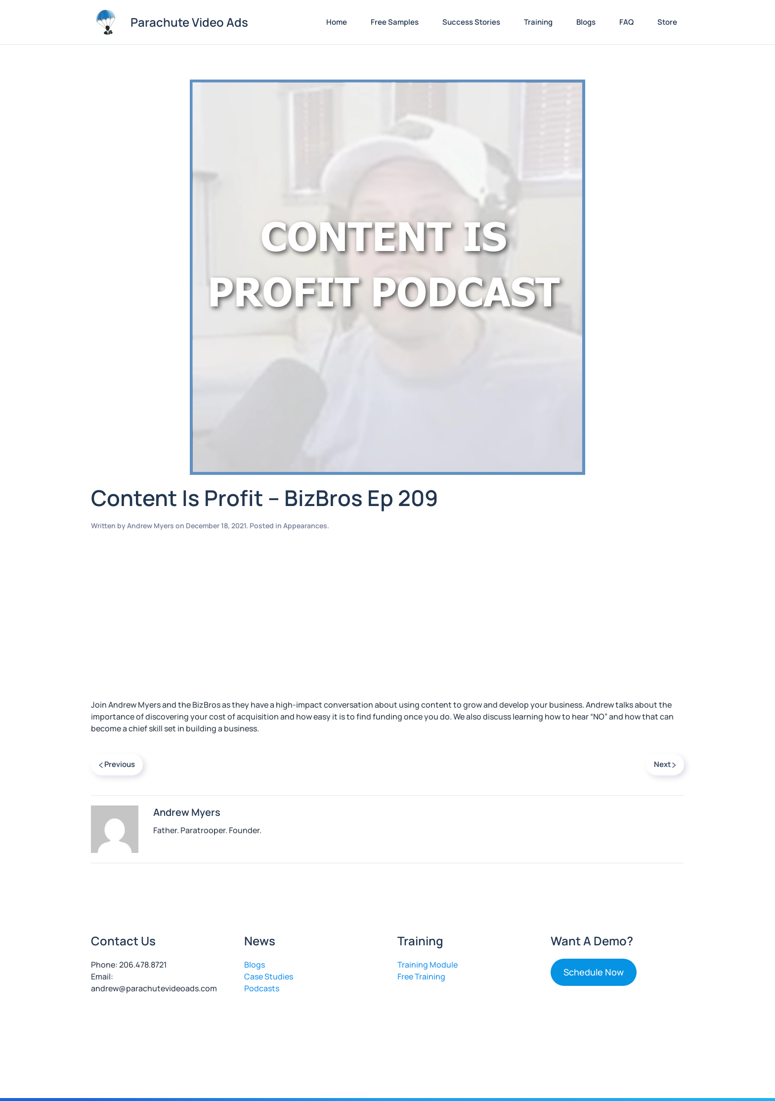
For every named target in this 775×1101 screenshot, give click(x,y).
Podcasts (261, 988)
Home (336, 22)
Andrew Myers (150, 525)
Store (667, 22)
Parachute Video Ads (189, 22)
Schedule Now (593, 972)
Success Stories (471, 22)
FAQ (626, 22)
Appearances (305, 525)
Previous (117, 764)
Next (665, 764)
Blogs (586, 22)
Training (538, 22)
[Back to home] (106, 22)
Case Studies (268, 976)
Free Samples (395, 22)
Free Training (421, 976)
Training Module (427, 964)
